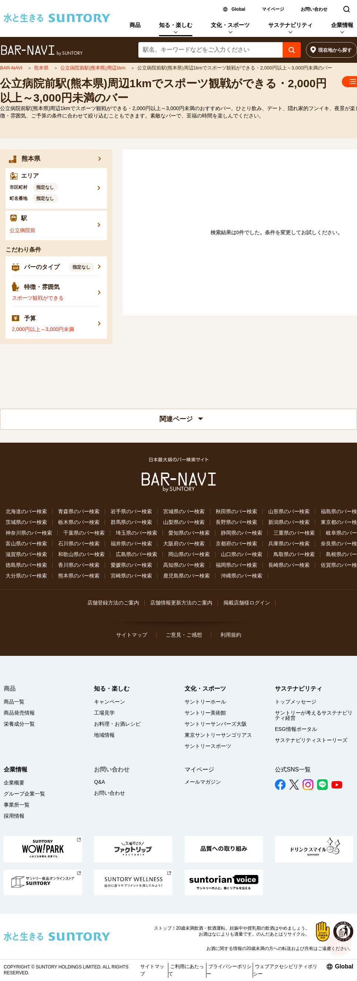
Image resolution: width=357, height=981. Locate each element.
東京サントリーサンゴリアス (218, 735)
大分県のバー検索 (26, 576)
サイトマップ (131, 635)
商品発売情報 (19, 713)
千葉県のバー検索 (84, 533)
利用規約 (230, 635)
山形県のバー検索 (289, 511)
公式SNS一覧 (293, 769)
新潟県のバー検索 (289, 522)
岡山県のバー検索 (189, 554)
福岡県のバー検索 (236, 565)
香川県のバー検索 (79, 565)
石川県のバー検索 (79, 543)
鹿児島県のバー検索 (186, 576)
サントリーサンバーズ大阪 (216, 724)
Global (238, 9)
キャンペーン (109, 702)
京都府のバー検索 (236, 543)
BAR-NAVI (12, 68)
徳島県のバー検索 (26, 565)
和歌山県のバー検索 (81, 554)
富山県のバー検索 (26, 543)
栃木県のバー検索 (79, 522)
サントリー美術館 (205, 713)
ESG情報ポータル (296, 729)
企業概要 (14, 783)
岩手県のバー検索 (131, 511)
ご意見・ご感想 (184, 635)
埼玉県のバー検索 (136, 533)
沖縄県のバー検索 (241, 576)
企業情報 (342, 25)
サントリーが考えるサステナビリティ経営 (314, 715)
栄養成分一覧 (19, 724)
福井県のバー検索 (131, 543)
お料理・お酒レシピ (117, 724)
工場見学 (104, 713)
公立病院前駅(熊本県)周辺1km (93, 68)
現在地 (335, 50)
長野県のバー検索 (236, 522)
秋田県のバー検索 (236, 511)
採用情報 (14, 816)
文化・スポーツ (230, 25)
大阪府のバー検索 (184, 543)
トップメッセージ (295, 702)
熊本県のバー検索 (79, 576)
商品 (135, 25)
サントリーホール (205, 702)
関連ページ (181, 419)
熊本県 (42, 68)
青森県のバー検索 (79, 511)
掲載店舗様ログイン (246, 603)
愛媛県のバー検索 (131, 565)
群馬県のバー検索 (131, 522)
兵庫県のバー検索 (289, 543)
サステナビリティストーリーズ (311, 740)
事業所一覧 (17, 805)
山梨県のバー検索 (184, 522)
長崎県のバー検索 (289, 565)
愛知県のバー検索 (189, 533)
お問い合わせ (314, 9)
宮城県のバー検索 (184, 511)
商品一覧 (14, 702)
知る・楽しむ (175, 25)
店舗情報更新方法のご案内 (181, 603)
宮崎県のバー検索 (131, 576)
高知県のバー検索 (184, 565)
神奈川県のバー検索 (29, 533)
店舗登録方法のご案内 (113, 603)
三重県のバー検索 (294, 533)
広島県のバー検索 (136, 554)
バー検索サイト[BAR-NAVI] (41, 50)
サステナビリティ (290, 25)
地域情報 (104, 735)
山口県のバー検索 (241, 554)
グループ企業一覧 (24, 794)
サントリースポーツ (208, 746)
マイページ (273, 9)
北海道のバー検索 (26, 511)
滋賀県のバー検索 (26, 554)
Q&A (99, 782)
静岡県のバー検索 (241, 533)
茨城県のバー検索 (26, 522)
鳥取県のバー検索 (294, 554)
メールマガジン (203, 782)
